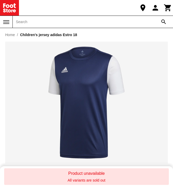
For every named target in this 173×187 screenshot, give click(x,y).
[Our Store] (143, 8)
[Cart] (168, 8)
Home (10, 35)
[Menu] (6, 22)
